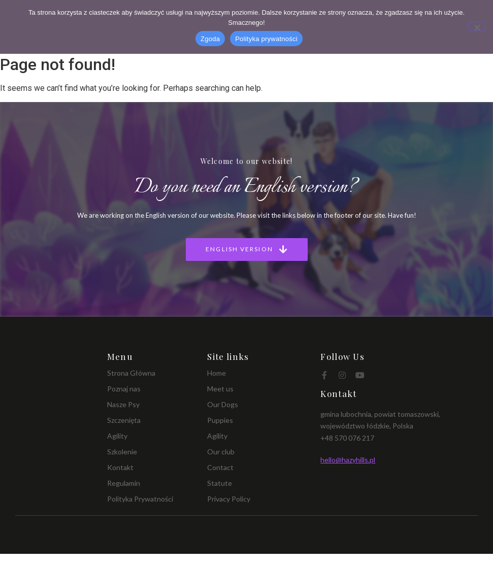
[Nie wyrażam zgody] (476, 26)
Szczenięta (124, 420)
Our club (221, 451)
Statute (219, 483)
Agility (117, 436)
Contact (220, 467)
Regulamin (123, 483)
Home (216, 373)
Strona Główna (131, 373)
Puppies (220, 420)
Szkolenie (122, 451)
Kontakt (120, 467)
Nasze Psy (123, 404)
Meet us (220, 388)
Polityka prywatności (266, 39)
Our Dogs (222, 404)
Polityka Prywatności (140, 498)
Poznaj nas (124, 388)
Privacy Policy (228, 498)
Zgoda (210, 39)
